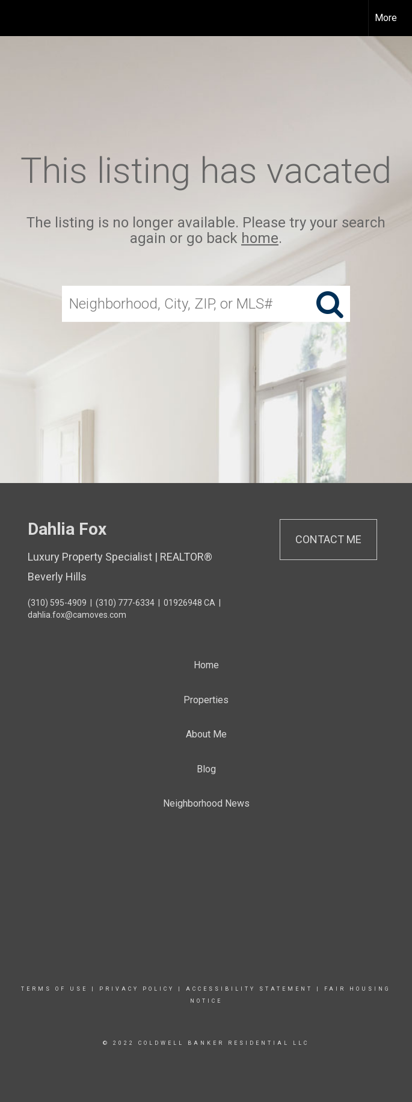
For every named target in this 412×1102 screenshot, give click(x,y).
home (259, 238)
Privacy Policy (136, 989)
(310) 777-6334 (125, 603)
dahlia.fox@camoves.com (77, 615)
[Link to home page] (15, 18)
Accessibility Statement (249, 989)
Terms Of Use (54, 989)
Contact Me (328, 539)
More (386, 17)
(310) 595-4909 (57, 603)
